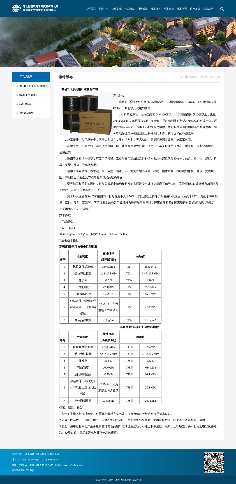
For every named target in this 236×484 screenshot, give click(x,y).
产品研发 (130, 8)
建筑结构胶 (26, 113)
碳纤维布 (25, 104)
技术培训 (182, 8)
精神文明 (195, 8)
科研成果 (143, 8)
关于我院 (90, 8)
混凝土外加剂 (28, 95)
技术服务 (156, 8)
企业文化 (117, 8)
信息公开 (208, 8)
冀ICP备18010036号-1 (23, 470)
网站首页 (189, 77)
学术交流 (169, 8)
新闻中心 (104, 8)
